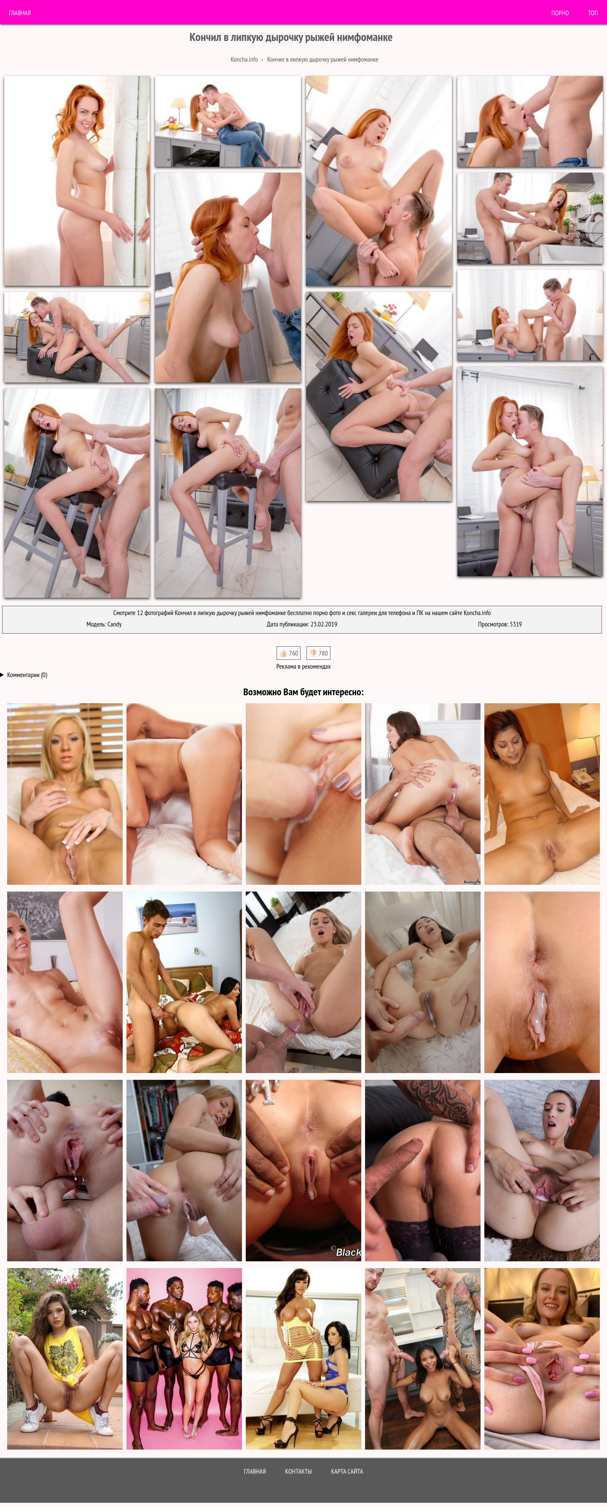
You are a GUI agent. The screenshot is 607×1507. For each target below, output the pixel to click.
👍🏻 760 (288, 653)
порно (560, 12)
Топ (593, 12)
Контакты (298, 1471)
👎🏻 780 (318, 653)
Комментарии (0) (27, 674)
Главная (20, 12)
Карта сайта (347, 1471)
